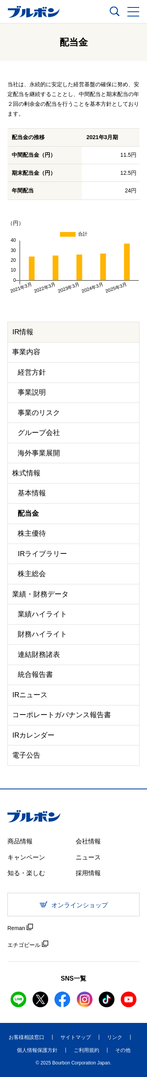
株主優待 (32, 533)
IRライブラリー (42, 554)
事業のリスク (39, 413)
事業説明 (32, 392)
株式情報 (26, 473)
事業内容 (26, 352)
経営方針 (32, 372)
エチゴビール (27, 944)
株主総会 (32, 574)
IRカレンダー (33, 735)
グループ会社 (39, 433)
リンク (114, 1037)
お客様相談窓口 (26, 1037)
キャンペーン (26, 857)
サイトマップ (75, 1037)
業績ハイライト (42, 614)
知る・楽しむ (26, 873)
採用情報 (88, 873)
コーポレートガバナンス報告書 (61, 715)
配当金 (28, 513)
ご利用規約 (86, 1050)
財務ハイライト (42, 634)
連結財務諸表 (39, 654)
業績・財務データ (40, 594)
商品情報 (20, 841)
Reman (20, 927)
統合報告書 (35, 674)
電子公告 (26, 755)
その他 (123, 1050)
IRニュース (29, 695)
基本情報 (32, 493)
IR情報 (22, 332)
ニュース (88, 857)
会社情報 (88, 841)
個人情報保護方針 (37, 1050)
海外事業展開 (39, 453)
